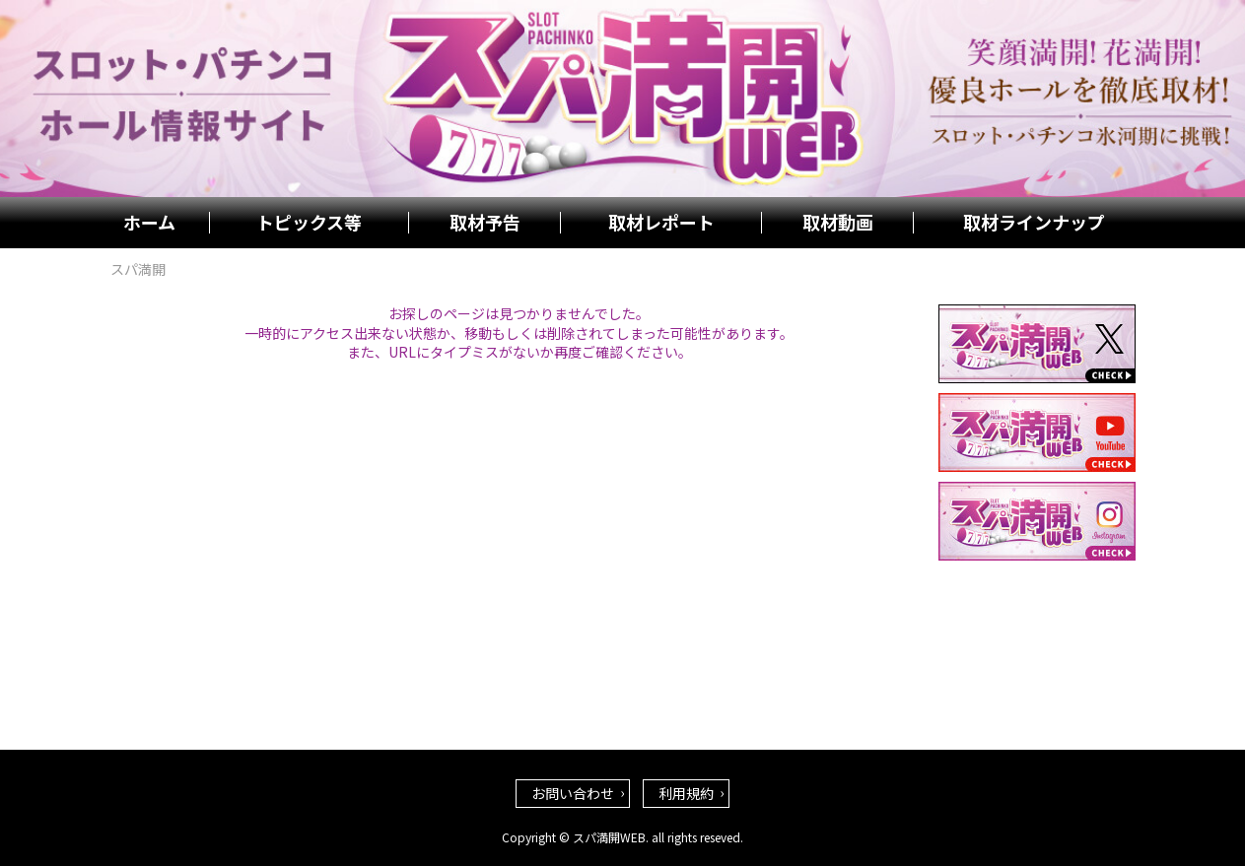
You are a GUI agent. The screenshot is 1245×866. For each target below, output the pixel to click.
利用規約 (686, 793)
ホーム (149, 222)
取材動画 (837, 222)
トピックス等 (309, 222)
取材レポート (661, 222)
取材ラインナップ (1034, 222)
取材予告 (485, 222)
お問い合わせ (572, 793)
